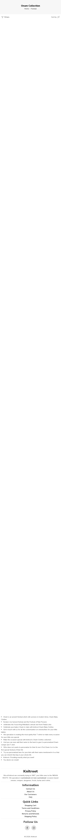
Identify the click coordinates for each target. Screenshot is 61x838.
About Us (30, 792)
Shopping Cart (30, 805)
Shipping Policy (30, 816)
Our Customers (30, 794)
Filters (5, 17)
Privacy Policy (30, 811)
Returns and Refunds (30, 814)
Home (26, 9)
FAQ (30, 797)
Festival (34, 9)
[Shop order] (55, 17)
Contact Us (30, 789)
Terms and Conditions (30, 808)
